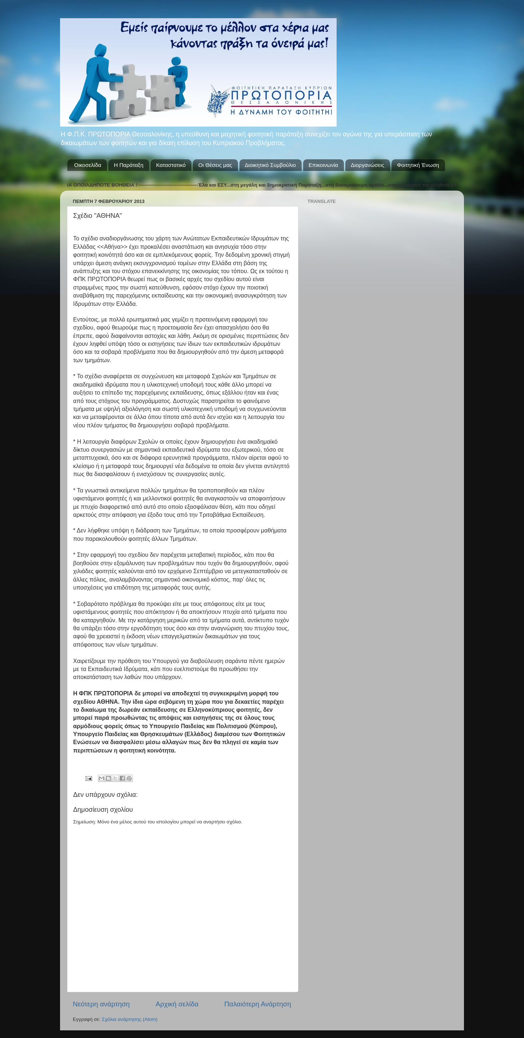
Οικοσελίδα (87, 165)
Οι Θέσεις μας (215, 165)
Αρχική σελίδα (177, 1004)
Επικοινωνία (323, 165)
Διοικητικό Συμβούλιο (270, 165)
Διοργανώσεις (367, 165)
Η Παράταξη (128, 165)
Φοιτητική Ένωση (418, 165)
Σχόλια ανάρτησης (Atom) (130, 1019)
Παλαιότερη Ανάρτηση (257, 1004)
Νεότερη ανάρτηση (101, 1004)
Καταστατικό (171, 165)
